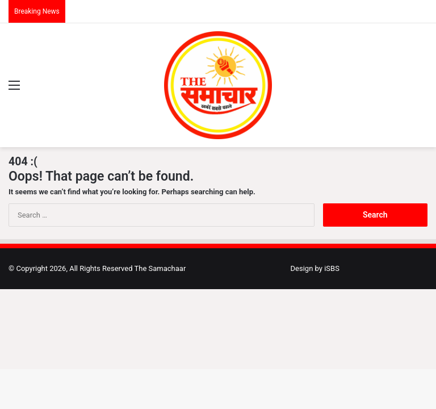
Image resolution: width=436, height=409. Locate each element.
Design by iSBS (315, 268)
